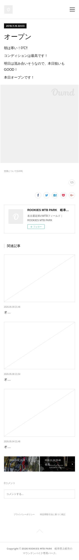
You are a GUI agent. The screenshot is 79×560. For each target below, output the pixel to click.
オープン (10, 312)
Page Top (39, 531)
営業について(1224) (13, 171)
